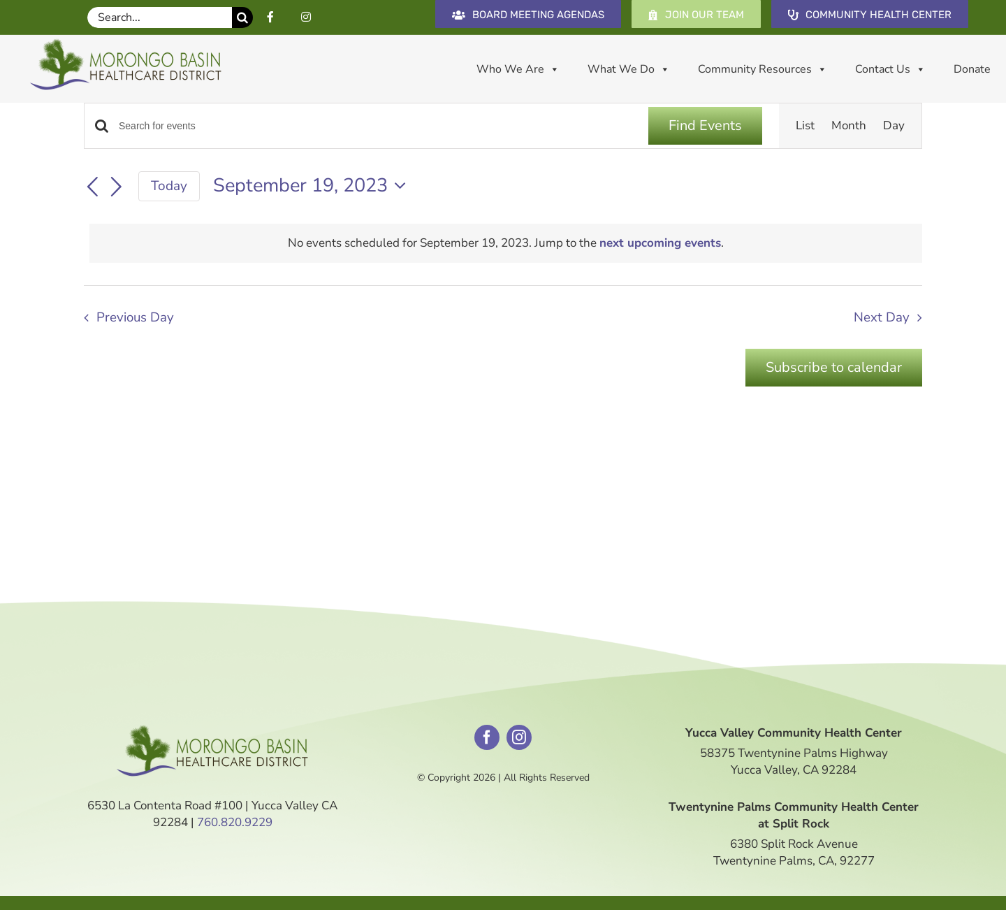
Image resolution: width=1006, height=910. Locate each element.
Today (169, 186)
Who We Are (518, 69)
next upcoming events (660, 243)
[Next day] (116, 187)
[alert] (505, 243)
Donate (972, 69)
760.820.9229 (234, 822)
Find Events (705, 125)
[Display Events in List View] (805, 125)
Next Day (882, 317)
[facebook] (487, 737)
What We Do (629, 69)
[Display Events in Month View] (848, 125)
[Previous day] (92, 187)
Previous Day (135, 317)
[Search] (242, 17)
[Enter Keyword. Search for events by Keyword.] (375, 126)
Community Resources (762, 69)
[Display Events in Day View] (894, 125)
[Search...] (159, 17)
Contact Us (890, 69)
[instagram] (519, 737)
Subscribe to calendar (834, 367)
